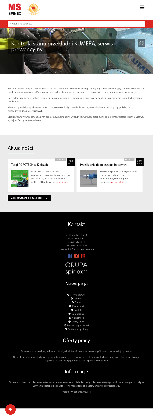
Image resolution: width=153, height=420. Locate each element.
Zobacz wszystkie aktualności (29, 198)
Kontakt (78, 310)
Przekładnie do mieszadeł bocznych (103, 165)
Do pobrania (78, 314)
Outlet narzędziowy (78, 329)
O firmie (78, 298)
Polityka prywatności (78, 325)
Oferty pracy (78, 322)
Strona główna (10, 60)
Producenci (78, 306)
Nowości (41, 60)
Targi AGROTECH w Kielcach (29, 165)
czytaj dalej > (61, 182)
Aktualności (28, 60)
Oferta (78, 302)
